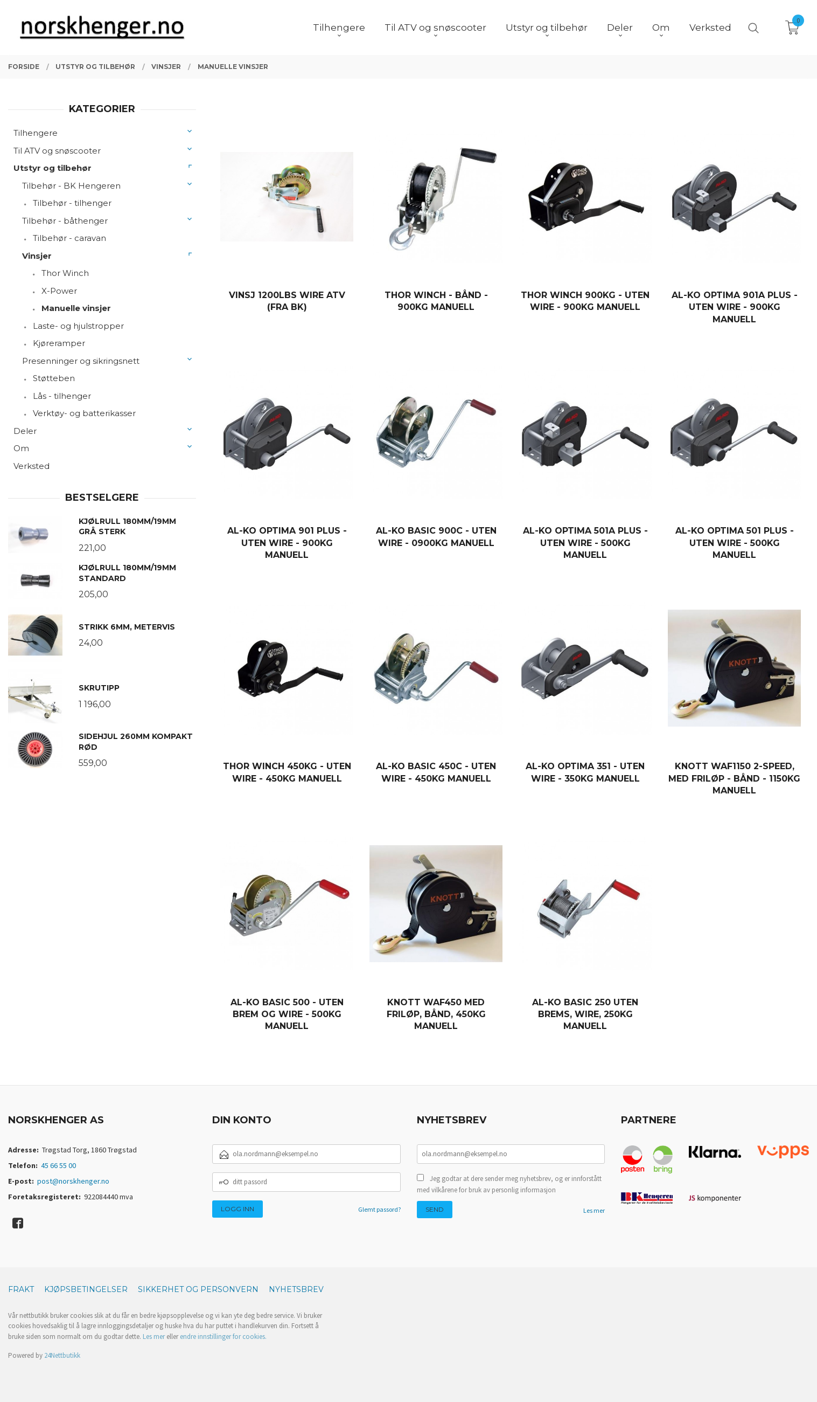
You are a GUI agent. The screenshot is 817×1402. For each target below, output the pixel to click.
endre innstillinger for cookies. (223, 1336)
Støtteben (54, 378)
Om (21, 448)
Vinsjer (37, 256)
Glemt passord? (379, 1209)
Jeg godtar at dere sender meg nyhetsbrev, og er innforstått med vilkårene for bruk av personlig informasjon (509, 1184)
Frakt (21, 1289)
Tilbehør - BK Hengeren (71, 186)
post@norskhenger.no (73, 1181)
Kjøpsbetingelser (86, 1289)
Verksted (31, 466)
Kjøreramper (59, 343)
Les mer (594, 1210)
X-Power (59, 291)
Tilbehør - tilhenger (72, 203)
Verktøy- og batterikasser (84, 413)
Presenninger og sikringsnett (80, 361)
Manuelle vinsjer (76, 308)
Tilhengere (35, 133)
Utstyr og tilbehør (52, 168)
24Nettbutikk (62, 1355)
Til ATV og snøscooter (57, 151)
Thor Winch (65, 273)
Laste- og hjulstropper (78, 326)
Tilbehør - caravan (69, 238)
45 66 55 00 (58, 1165)
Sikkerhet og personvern (198, 1289)
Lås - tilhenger (62, 396)
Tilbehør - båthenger (65, 221)
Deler (25, 431)
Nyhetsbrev (296, 1289)
